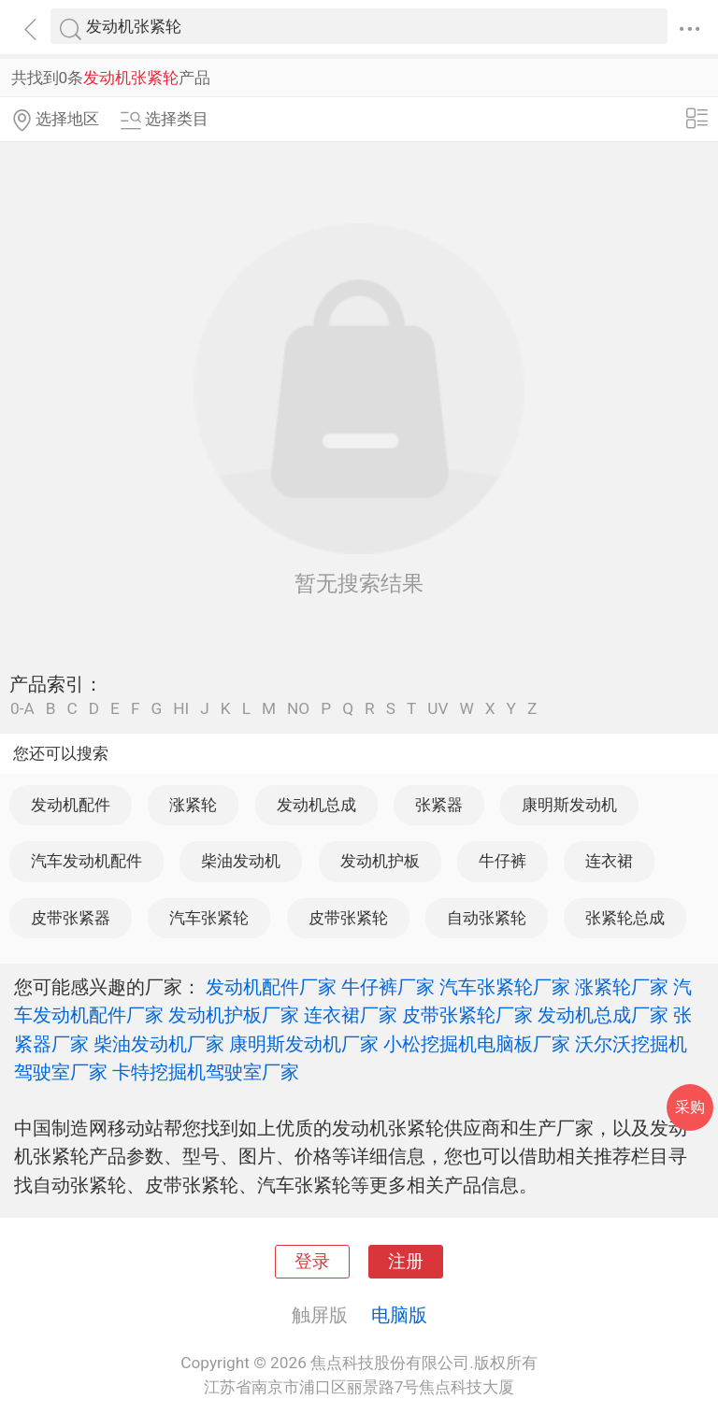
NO (298, 709)
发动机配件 (70, 804)
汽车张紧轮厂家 (504, 987)
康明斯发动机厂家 (304, 1044)
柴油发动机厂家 (158, 1044)
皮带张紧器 (70, 917)
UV (437, 709)
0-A (22, 709)
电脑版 (399, 1315)
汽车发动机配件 (86, 860)
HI (181, 709)
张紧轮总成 (625, 917)
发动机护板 (380, 860)
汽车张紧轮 (209, 917)
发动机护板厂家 (233, 1015)
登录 (312, 1261)
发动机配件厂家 (271, 987)
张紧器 (439, 804)
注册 (406, 1261)
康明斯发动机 (569, 804)
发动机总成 (316, 804)
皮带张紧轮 (348, 917)
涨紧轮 (193, 804)
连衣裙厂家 (350, 1015)
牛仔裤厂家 (388, 987)
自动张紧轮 (486, 917)
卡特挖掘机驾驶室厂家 (205, 1072)
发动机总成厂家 (603, 1015)
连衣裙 (609, 860)
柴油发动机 (240, 860)
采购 (690, 1107)
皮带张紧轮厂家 (467, 1015)
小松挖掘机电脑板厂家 (476, 1044)
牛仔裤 (502, 860)
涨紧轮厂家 (621, 987)
